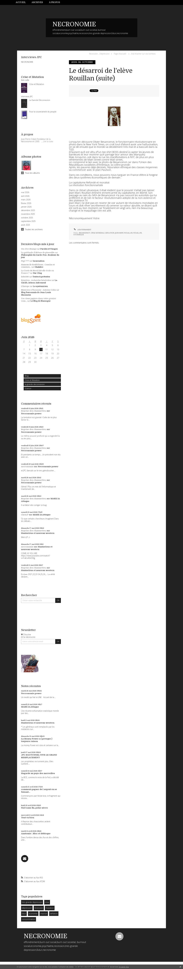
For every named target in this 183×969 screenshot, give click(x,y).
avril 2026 (25, 196)
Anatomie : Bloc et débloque (36, 833)
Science (28, 388)
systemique (78, 234)
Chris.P (24, 514)
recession (39, 908)
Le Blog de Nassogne (40, 301)
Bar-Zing (37, 273)
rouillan (137, 233)
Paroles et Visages (49, 249)
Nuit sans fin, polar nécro (34, 808)
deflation (54, 913)
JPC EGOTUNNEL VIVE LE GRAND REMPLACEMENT (39, 756)
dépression (27, 908)
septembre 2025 (28, 221)
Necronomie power (31, 413)
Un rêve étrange (29, 249)
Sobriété (25, 277)
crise (47, 902)
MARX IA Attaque (42, 514)
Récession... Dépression (99, 53)
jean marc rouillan (124, 233)
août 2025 (25, 225)
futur (24, 913)
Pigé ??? (25, 261)
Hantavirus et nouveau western (37, 533)
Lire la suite (48, 141)
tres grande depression (32, 902)
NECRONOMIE (74, 24)
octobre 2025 (27, 217)
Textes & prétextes (41, 277)
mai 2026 (25, 192)
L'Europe (25, 286)
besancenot (84, 233)
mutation (50, 908)
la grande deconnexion (35, 384)
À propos (54, 2)
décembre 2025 (28, 210)
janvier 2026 (26, 207)
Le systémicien (40, 286)
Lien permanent (82, 229)
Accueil (21, 2)
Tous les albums (32, 173)
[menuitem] (22, 2)
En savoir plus (124, 967)
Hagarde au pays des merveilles (38, 773)
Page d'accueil (120, 53)
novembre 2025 (28, 214)
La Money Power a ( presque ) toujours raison (36, 740)
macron (43, 913)
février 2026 (26, 203)
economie (33, 913)
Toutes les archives (34, 229)
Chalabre (39, 267)
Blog (26, 376)
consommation (28, 919)
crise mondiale (98, 233)
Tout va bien (27, 817)
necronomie (27, 466)
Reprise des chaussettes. (33, 411)
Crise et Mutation (32, 380)
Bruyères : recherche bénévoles (36, 280)
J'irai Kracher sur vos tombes (143, 53)
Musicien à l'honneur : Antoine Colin (38, 290)
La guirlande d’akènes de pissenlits (37, 252)
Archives (37, 2)
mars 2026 (25, 199)
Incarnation (38, 261)
